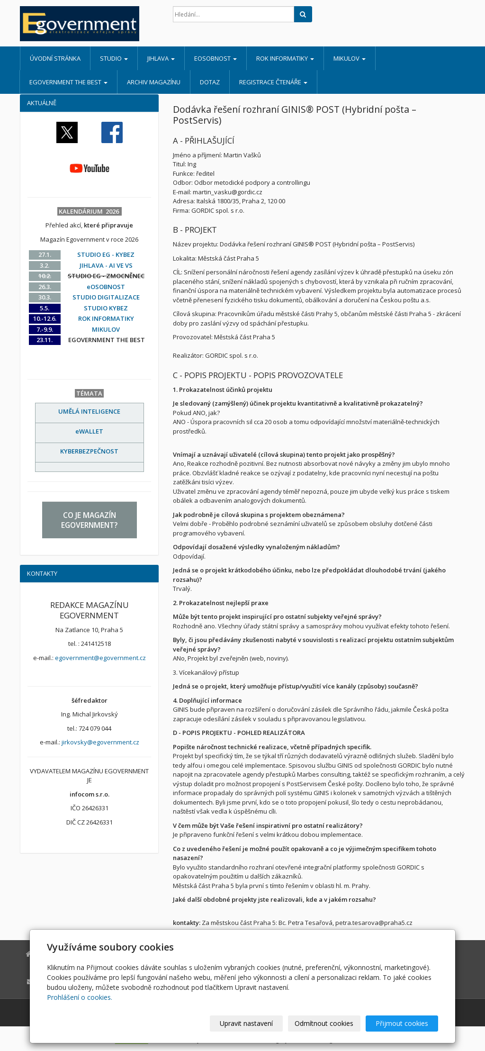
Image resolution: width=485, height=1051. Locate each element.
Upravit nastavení (246, 1023)
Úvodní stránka (55, 58)
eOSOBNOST (215, 58)
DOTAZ (210, 82)
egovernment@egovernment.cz (100, 657)
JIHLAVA (161, 58)
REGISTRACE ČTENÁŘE (273, 82)
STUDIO (114, 58)
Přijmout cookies (402, 1023)
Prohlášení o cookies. (79, 997)
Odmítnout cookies (324, 1023)
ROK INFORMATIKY (285, 58)
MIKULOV (349, 58)
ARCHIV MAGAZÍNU (153, 82)
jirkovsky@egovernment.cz (100, 742)
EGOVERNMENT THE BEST (68, 82)
